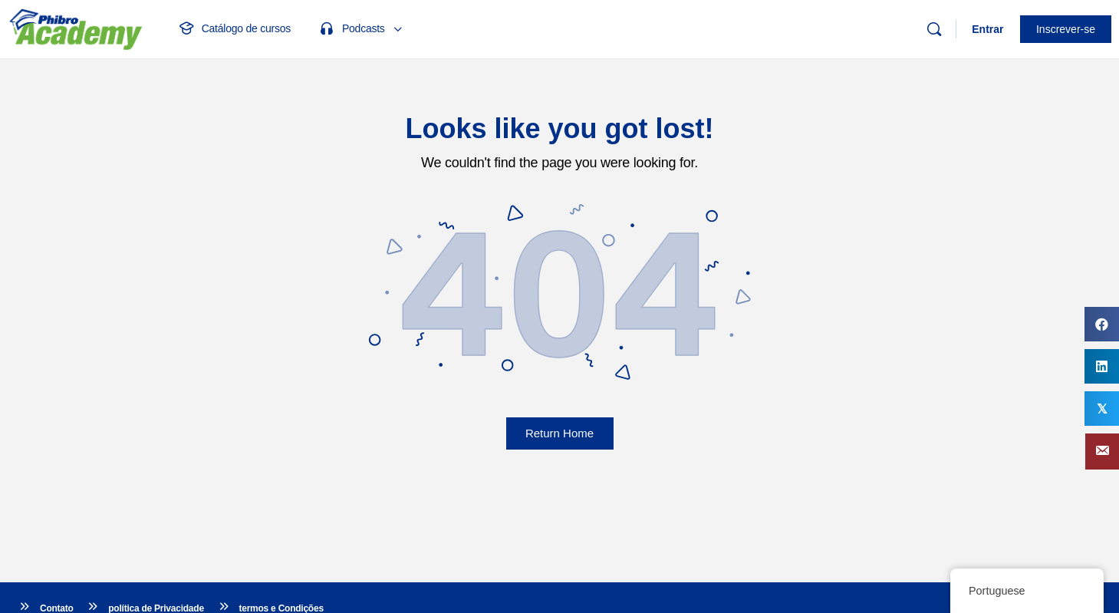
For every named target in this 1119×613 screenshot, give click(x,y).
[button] (1102, 451)
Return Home (559, 433)
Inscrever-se (1065, 29)
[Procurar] (934, 29)
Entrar (987, 29)
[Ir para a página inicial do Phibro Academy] (75, 27)
